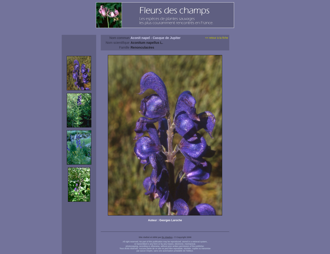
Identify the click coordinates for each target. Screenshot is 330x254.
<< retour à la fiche (216, 37)
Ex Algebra (167, 237)
